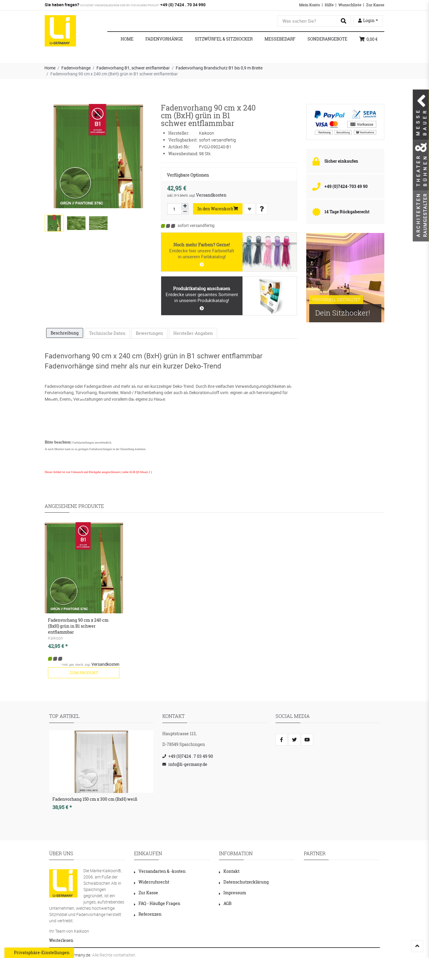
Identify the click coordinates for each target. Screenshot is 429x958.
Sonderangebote (327, 39)
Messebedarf (280, 39)
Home (127, 39)
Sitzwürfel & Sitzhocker (224, 39)
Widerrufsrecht (151, 882)
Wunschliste (349, 4)
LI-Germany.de (77, 955)
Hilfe (329, 4)
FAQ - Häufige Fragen (157, 903)
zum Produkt (84, 672)
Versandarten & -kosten (160, 871)
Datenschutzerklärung (244, 882)
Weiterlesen (61, 940)
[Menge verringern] (185, 212)
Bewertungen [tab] (149, 333)
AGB (225, 903)
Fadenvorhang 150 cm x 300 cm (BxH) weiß (94, 799)
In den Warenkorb (218, 208)
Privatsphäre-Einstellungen (39, 953)
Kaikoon (55, 638)
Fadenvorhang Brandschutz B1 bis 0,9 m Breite (219, 68)
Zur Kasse (375, 4)
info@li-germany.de (187, 764)
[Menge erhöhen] (185, 206)
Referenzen (147, 914)
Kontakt (229, 871)
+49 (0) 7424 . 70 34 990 (182, 4)
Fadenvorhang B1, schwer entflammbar (133, 68)
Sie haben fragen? (62, 4)
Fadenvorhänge (164, 39)
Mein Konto (309, 4)
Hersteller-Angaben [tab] (193, 333)
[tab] (64, 333)
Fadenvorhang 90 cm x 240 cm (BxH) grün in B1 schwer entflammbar (78, 626)
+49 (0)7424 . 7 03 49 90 (190, 756)
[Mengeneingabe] (174, 208)
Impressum (232, 892)
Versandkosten (211, 195)
